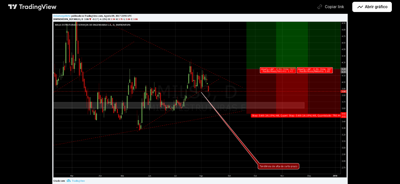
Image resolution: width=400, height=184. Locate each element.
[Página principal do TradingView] (32, 6)
